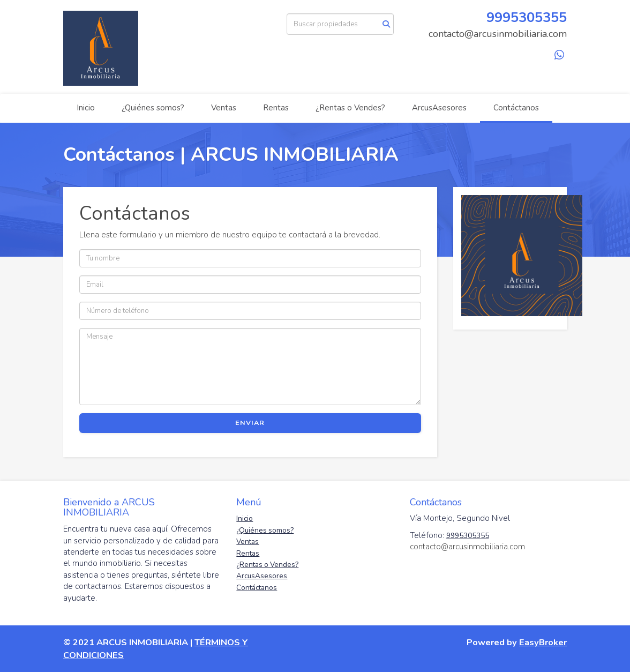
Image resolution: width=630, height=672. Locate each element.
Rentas (276, 107)
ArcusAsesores (439, 107)
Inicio (86, 107)
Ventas (223, 107)
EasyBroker (543, 642)
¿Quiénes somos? (153, 107)
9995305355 (526, 17)
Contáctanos (516, 107)
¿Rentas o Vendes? (350, 107)
